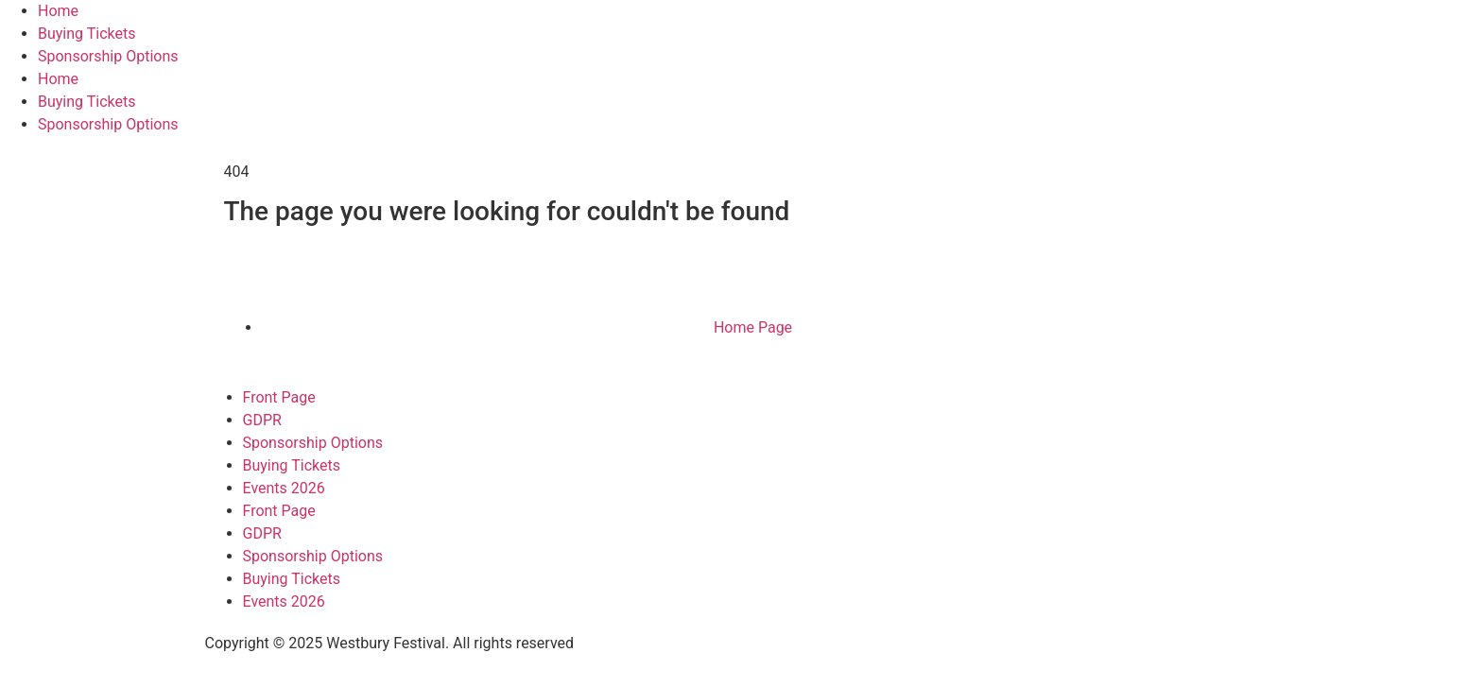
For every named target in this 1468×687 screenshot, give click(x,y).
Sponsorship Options (108, 56)
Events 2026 (284, 488)
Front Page (279, 397)
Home (58, 11)
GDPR (262, 420)
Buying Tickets (86, 34)
